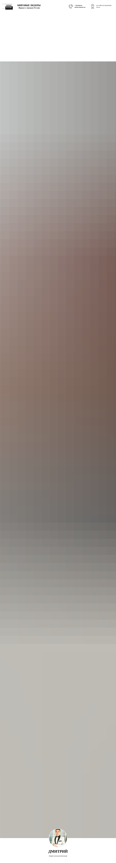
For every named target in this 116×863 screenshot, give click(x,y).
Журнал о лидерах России (29, 8)
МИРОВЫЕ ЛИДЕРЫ (29, 5)
